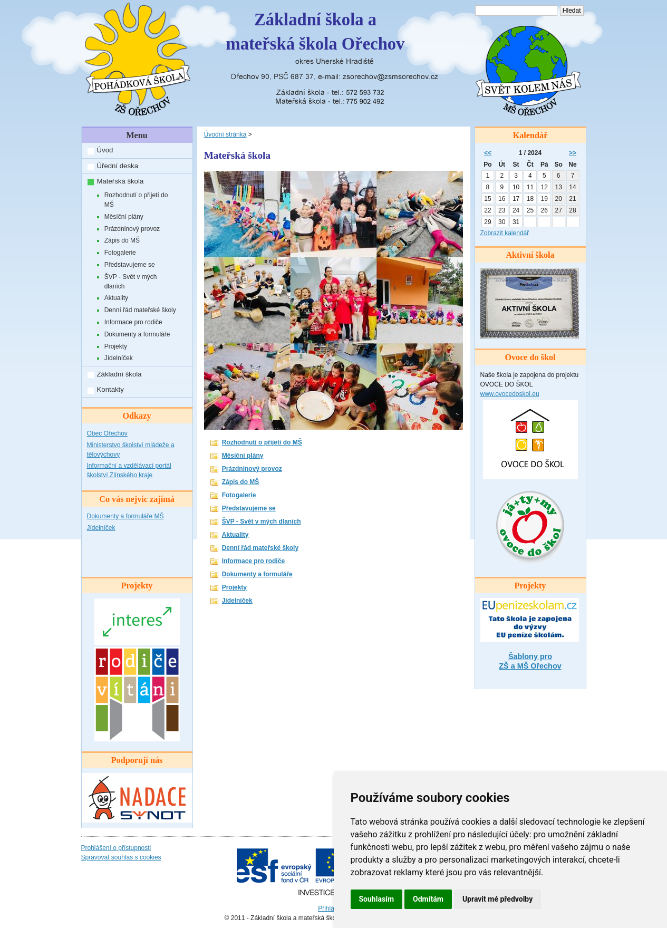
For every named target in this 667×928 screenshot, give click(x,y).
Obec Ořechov (107, 433)
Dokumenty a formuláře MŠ (125, 516)
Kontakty (110, 389)
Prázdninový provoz (132, 229)
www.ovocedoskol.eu (509, 394)
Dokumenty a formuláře (137, 334)
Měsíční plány (123, 216)
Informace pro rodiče (133, 322)
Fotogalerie (120, 252)
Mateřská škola (120, 181)
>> (572, 153)
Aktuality (116, 298)
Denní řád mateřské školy (140, 310)
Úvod (105, 150)
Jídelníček (118, 358)
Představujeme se (129, 264)
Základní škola (119, 374)
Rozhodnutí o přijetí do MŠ (136, 199)
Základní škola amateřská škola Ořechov (315, 31)
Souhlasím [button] (376, 899)
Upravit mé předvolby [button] (497, 899)
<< (487, 153)
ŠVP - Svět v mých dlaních (130, 281)
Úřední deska (117, 166)
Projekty (115, 346)
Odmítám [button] (428, 899)
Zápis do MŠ (122, 240)
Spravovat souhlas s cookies (121, 857)
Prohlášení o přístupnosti (116, 848)
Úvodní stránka (225, 134)
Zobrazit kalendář (504, 233)
